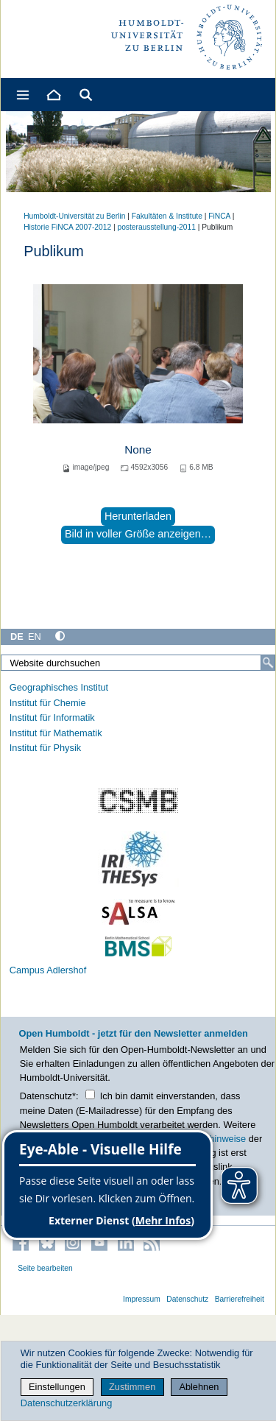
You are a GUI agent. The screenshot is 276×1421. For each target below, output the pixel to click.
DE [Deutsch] (17, 636)
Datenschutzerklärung (66, 1402)
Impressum (141, 1299)
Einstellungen (57, 1386)
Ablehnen (199, 1386)
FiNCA (219, 216)
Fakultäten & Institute (167, 216)
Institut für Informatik (52, 717)
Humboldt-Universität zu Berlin (74, 216)
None (138, 449)
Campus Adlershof (48, 970)
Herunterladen (138, 516)
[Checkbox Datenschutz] (90, 1094)
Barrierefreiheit (239, 1299)
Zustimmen (132, 1386)
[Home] (53, 94)
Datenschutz (187, 1299)
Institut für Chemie (48, 702)
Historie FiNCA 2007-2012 (67, 227)
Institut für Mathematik (56, 732)
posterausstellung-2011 (156, 227)
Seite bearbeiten (45, 1268)
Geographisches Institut (59, 687)
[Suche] (268, 663)
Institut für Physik (45, 747)
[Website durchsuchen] (138, 663)
